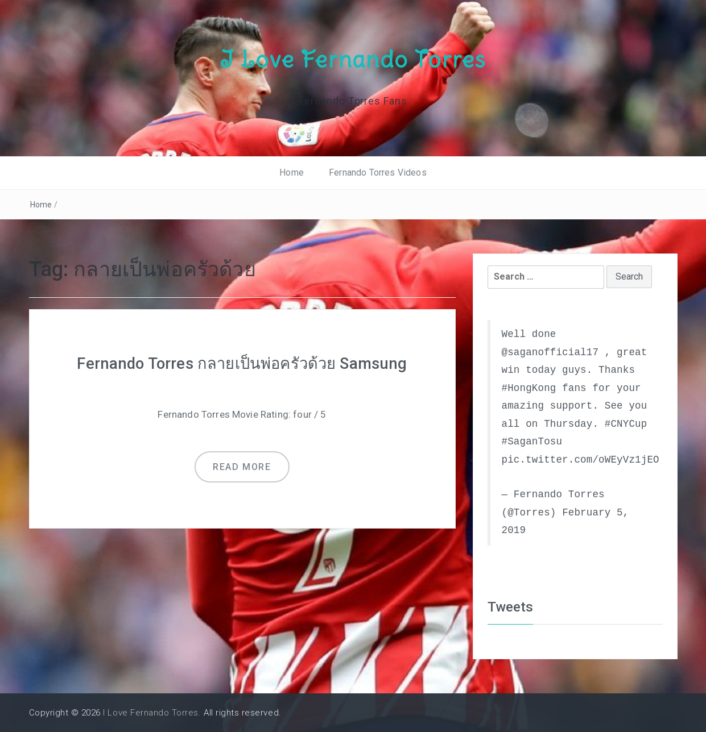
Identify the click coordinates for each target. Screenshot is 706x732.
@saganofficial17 (550, 352)
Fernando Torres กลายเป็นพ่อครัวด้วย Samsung (242, 363)
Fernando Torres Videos (378, 172)
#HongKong (529, 387)
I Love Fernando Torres (352, 58)
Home (291, 172)
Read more (242, 466)
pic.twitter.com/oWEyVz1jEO (580, 459)
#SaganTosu (532, 441)
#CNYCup (626, 423)
